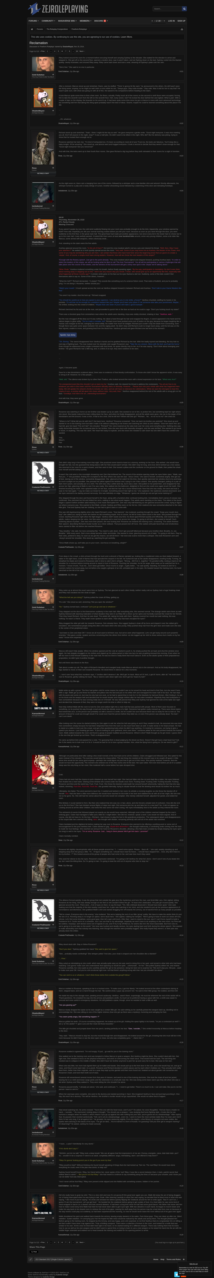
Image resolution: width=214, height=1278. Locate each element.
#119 (181, 1186)
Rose (34, 168)
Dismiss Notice (210, 1263)
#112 (181, 840)
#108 (181, 575)
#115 (181, 979)
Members (85, 21)
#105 (181, 403)
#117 (181, 1101)
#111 (181, 747)
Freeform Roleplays (47, 47)
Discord (100, 21)
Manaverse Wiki (66, 21)
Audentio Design (62, 1275)
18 (77, 51)
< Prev (42, 51)
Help (162, 1259)
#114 (181, 935)
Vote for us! (194, 1264)
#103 (181, 156)
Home (155, 1259)
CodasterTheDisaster (41, 487)
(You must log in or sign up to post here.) (170, 1243)
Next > (82, 51)
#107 (181, 547)
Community (47, 21)
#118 (181, 1128)
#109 (181, 642)
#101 (181, 71)
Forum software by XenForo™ (48, 1273)
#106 (181, 447)
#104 (181, 191)
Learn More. (127, 37)
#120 (181, 1235)
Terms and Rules (174, 1259)
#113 (181, 866)
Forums (33, 21)
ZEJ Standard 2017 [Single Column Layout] (52, 1259)
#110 (181, 681)
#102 (181, 123)
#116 (181, 1042)
